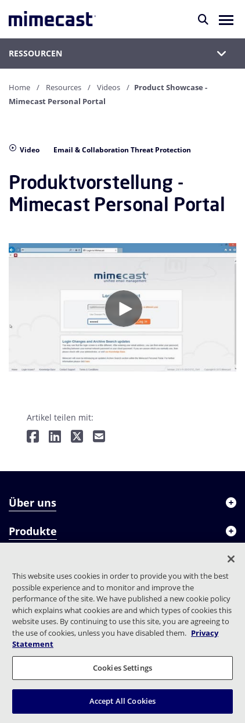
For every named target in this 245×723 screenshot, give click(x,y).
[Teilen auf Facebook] (33, 437)
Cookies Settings (122, 668)
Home (19, 87)
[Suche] (203, 19)
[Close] (231, 559)
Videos (108, 87)
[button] (226, 19)
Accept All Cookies (122, 701)
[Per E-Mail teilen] (99, 437)
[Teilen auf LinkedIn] (55, 437)
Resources (63, 87)
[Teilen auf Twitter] (77, 437)
